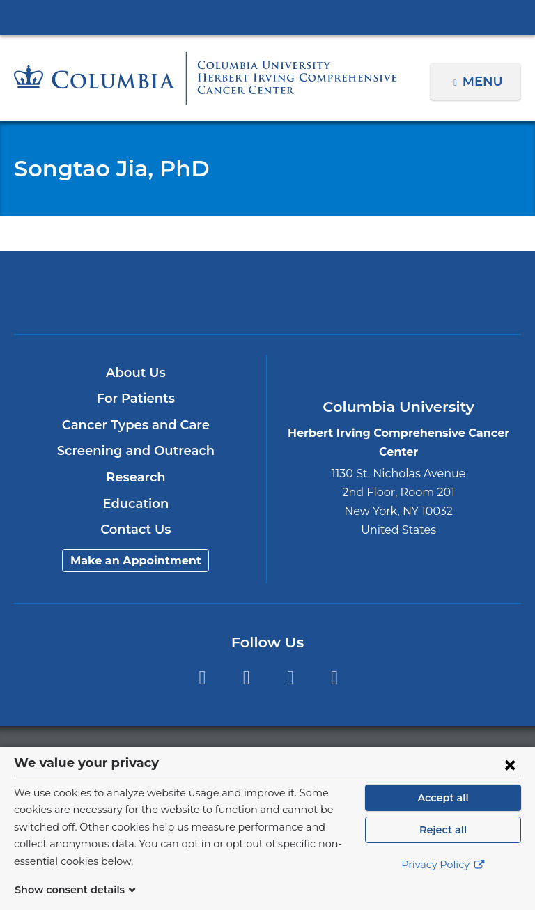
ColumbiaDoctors (433, 291)
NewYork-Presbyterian (267, 298)
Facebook (201, 677)
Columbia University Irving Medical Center (267, 17)
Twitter (246, 677)
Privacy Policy (443, 882)
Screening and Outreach (135, 451)
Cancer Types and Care (136, 425)
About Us (136, 373)
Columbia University (296, 754)
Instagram (334, 677)
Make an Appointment (136, 560)
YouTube (290, 677)
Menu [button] (484, 81)
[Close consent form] (510, 781)
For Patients (136, 399)
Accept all (443, 814)
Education (135, 504)
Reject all (443, 846)
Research (135, 477)
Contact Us (135, 530)
